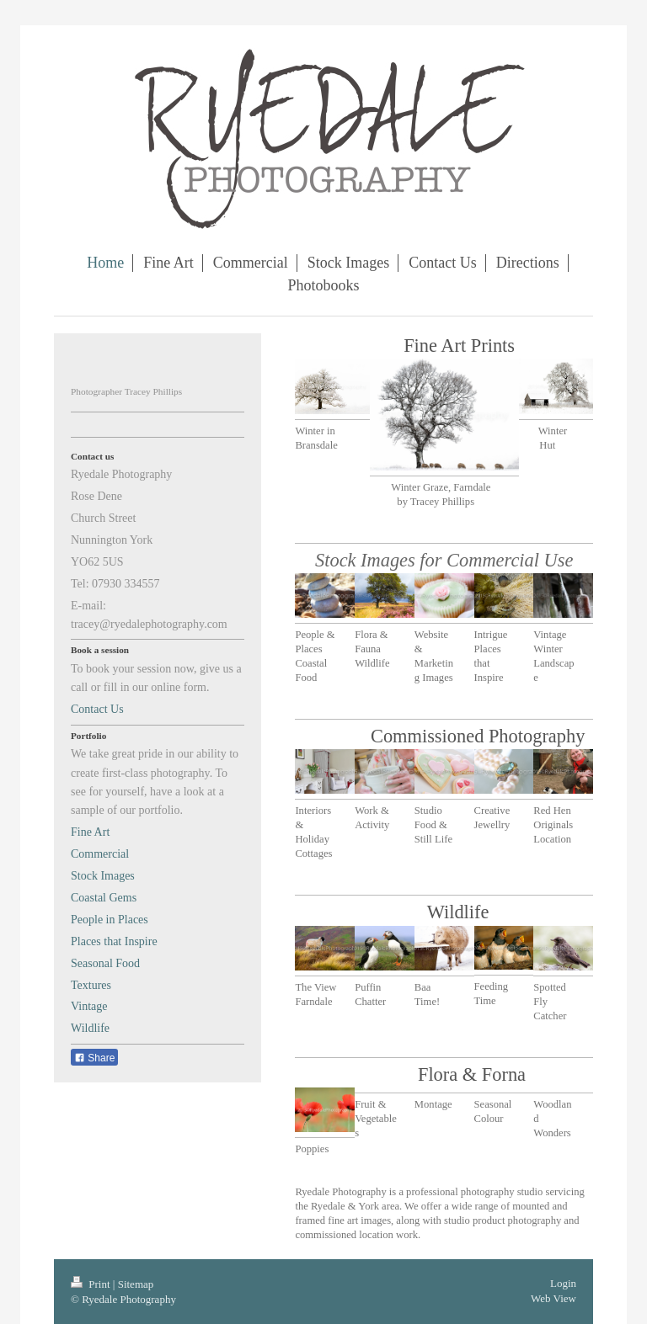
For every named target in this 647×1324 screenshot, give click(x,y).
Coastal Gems (103, 897)
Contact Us (97, 709)
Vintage (89, 1006)
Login (563, 1283)
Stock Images (103, 875)
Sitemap (136, 1284)
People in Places (109, 919)
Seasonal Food (105, 963)
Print (92, 1284)
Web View (553, 1298)
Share (94, 1058)
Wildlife (90, 1028)
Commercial (100, 854)
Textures (91, 985)
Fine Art (90, 832)
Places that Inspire (114, 941)
